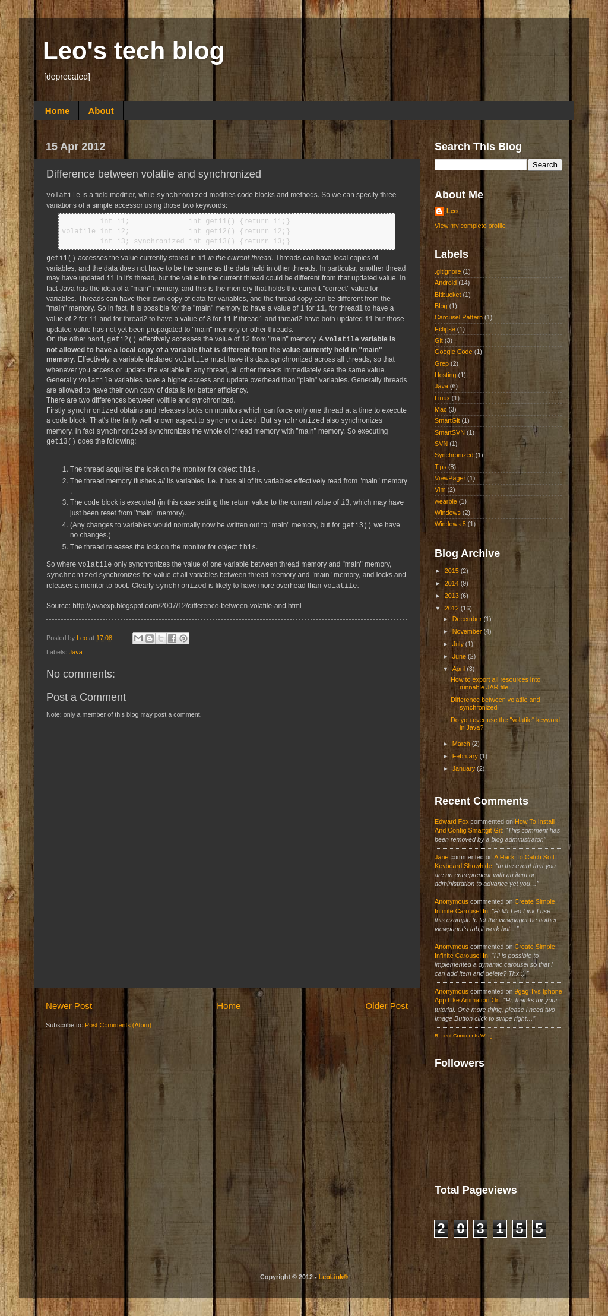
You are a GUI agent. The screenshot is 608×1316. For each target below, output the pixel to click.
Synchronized (454, 454)
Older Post (387, 1006)
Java (76, 652)
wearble (446, 501)
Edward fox (452, 821)
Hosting (446, 374)
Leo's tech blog (133, 51)
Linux (442, 397)
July (459, 643)
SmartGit (447, 420)
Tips (440, 466)
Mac (440, 409)
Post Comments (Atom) (118, 1025)
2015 (453, 570)
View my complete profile (470, 225)
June (460, 656)
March (462, 743)
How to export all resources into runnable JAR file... (495, 683)
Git (439, 340)
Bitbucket (448, 294)
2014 (453, 583)
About (100, 111)
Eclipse (445, 329)
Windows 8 (450, 523)
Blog (441, 305)
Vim (440, 489)
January (464, 768)
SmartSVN (450, 432)
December (468, 618)
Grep (442, 363)
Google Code (454, 351)
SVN (441, 443)
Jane (441, 857)
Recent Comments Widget (466, 1036)
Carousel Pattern (459, 317)
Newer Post (69, 1006)
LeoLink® (333, 1276)
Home (57, 111)
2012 (453, 608)
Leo (83, 637)
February (466, 756)
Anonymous (451, 901)
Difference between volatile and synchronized (495, 703)
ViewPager (450, 478)
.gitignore (448, 271)
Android (446, 282)
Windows (448, 512)
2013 (453, 595)
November (468, 631)
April (459, 668)
